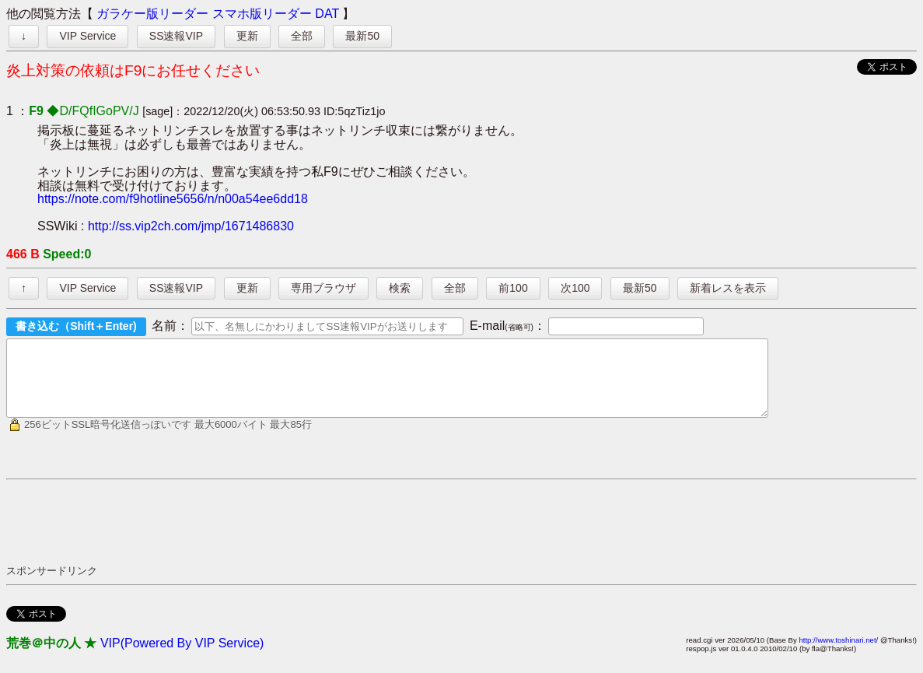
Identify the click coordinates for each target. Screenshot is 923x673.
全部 (302, 36)
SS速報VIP (176, 36)
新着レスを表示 (728, 288)
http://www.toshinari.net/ (838, 654)
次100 (575, 288)
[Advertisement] (289, 535)
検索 (400, 288)
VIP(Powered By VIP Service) (182, 657)
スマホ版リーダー (262, 13)
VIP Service (87, 36)
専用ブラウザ (323, 288)
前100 (512, 288)
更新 (247, 36)
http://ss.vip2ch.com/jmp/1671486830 (191, 226)
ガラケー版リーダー (152, 13)
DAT (327, 13)
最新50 (362, 36)
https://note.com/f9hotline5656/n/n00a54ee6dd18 (172, 198)
